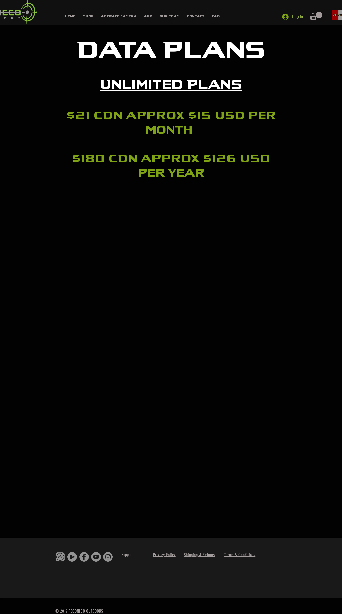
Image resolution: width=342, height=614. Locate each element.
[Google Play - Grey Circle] (72, 557)
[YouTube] (96, 557)
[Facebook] (84, 557)
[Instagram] (108, 557)
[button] (88, 16)
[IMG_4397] (60, 557)
